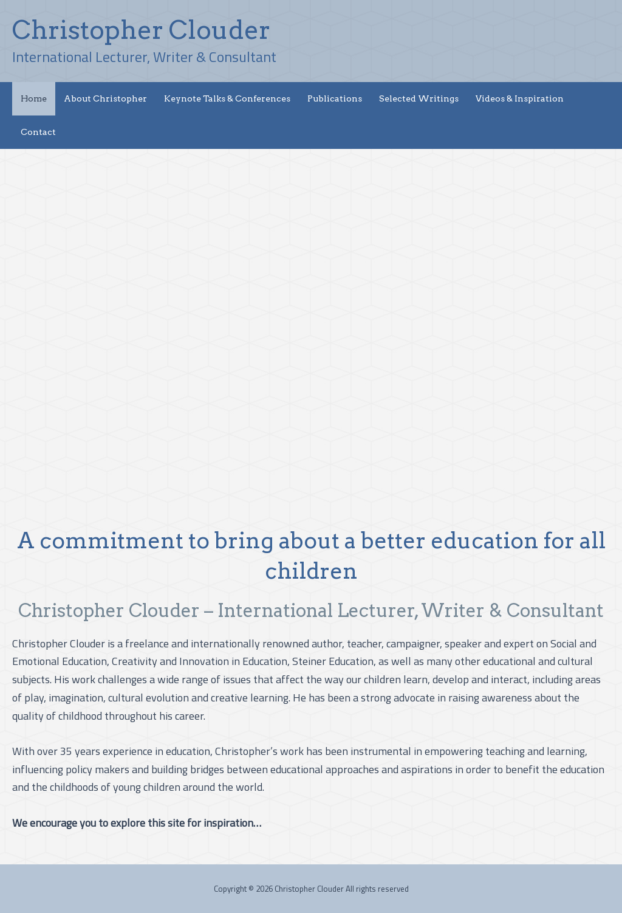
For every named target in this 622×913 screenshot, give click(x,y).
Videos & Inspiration (520, 98)
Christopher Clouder (141, 30)
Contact (38, 132)
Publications (334, 98)
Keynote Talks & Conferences (227, 98)
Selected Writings (419, 98)
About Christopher (105, 98)
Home (34, 98)
